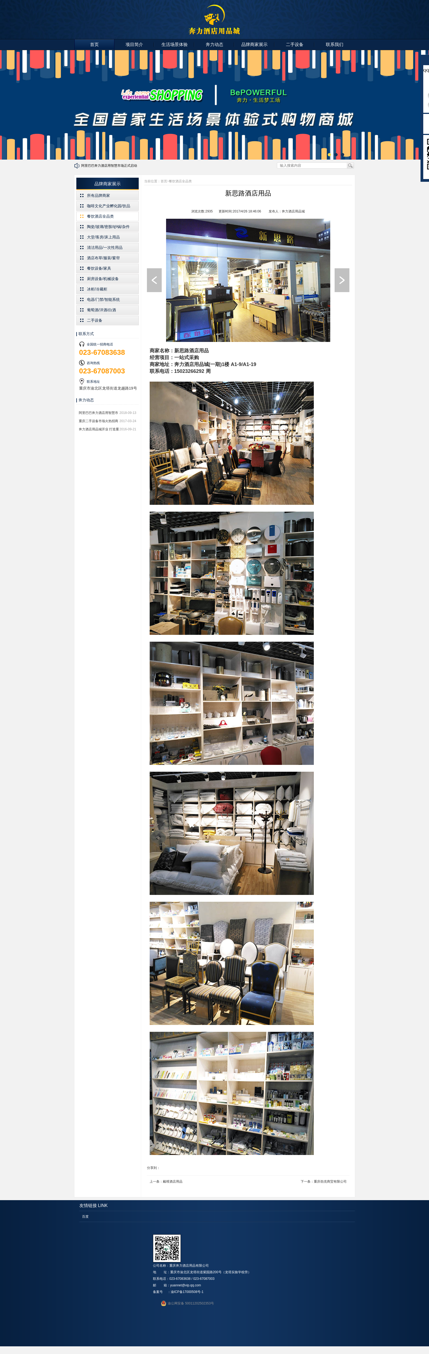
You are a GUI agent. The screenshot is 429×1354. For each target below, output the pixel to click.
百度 (85, 1216)
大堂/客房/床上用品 (103, 237)
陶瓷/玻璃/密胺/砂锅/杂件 (108, 226)
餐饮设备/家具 (99, 268)
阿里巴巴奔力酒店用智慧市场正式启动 (109, 166)
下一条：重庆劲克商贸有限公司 (324, 1181)
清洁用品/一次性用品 (105, 247)
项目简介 (134, 44)
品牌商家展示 (254, 44)
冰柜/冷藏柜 (97, 289)
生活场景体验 (174, 44)
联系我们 (334, 44)
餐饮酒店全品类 (100, 216)
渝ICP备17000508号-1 (187, 1292)
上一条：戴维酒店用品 (166, 1181)
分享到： (153, 1168)
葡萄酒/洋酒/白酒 (101, 310)
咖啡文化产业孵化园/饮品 (108, 206)
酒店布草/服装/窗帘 (103, 258)
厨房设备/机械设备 (103, 278)
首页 (94, 44)
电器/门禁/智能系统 (103, 299)
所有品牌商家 (98, 195)
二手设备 (294, 44)
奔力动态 (214, 44)
